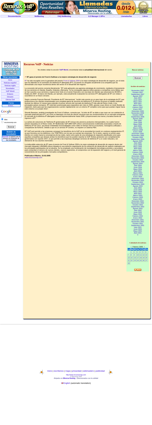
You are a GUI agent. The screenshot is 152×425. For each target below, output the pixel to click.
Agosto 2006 (138, 119)
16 (135, 257)
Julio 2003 (138, 188)
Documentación (14, 16)
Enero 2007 (137, 109)
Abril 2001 (138, 233)
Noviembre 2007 (137, 90)
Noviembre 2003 (137, 180)
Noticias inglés (10, 85)
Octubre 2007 (137, 92)
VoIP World (10, 91)
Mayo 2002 (137, 214)
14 (129, 257)
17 (138, 257)
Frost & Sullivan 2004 (71, 81)
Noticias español (10, 83)
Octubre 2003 (137, 182)
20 (146, 257)
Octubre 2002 (137, 205)
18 (140, 257)
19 (143, 257)
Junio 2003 (138, 190)
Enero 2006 (137, 132)
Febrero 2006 (137, 130)
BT (26, 81)
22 (131, 260)
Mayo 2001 (137, 231)
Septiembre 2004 (137, 162)
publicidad (100, 371)
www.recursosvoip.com (33, 157)
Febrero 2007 (137, 107)
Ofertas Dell (10, 100)
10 (138, 255)
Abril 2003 (138, 193)
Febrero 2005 (137, 152)
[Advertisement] (76, 39)
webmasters (88, 371)
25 (140, 260)
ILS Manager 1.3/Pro (96, 16)
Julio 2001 (138, 227)
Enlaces (10, 94)
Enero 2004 (137, 177)
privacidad (76, 371)
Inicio (10, 80)
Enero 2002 (137, 218)
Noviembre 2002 (137, 203)
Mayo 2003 (137, 192)
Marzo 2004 (137, 173)
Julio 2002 (138, 210)
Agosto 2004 (138, 164)
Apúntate (5, 137)
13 (146, 255)
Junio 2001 (138, 229)
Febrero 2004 (137, 175)
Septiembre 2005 (137, 139)
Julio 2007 (138, 98)
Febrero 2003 (137, 197)
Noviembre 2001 (137, 222)
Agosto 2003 (138, 186)
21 (129, 260)
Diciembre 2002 (138, 201)
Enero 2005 (137, 154)
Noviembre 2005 (137, 135)
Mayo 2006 (137, 124)
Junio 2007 (138, 100)
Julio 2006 (138, 120)
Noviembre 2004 (137, 158)
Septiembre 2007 (137, 94)
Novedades (10, 88)
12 (143, 255)
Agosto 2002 (138, 208)
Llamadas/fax (126, 16)
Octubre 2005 (137, 137)
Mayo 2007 (137, 102)
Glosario (10, 97)
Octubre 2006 (137, 115)
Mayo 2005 (137, 147)
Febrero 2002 (137, 216)
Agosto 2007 (138, 96)
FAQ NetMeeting (64, 16)
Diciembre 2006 (138, 111)
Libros (145, 16)
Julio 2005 (138, 143)
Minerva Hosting (69, 378)
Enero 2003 (137, 199)
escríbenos (59, 371)
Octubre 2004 (137, 160)
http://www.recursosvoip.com (76, 375)
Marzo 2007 (137, 105)
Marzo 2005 (137, 150)
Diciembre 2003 (138, 178)
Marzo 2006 (137, 128)
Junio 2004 (138, 167)
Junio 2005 (138, 145)
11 (140, 255)
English (67, 383)
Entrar (10, 106)
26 (143, 260)
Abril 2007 (138, 104)
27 (146, 260)
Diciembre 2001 (138, 220)
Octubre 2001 (137, 223)
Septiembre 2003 (137, 184)
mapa (67, 371)
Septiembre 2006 (137, 117)
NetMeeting (39, 16)
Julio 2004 (138, 165)
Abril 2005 (138, 149)
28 (129, 263)
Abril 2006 (138, 126)
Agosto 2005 (138, 141)
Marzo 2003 (137, 195)
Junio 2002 (138, 212)
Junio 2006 (138, 122)
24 (138, 260)
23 (135, 260)
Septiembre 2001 (137, 225)
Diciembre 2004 (138, 156)
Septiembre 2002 (137, 207)
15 (131, 257)
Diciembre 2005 (138, 134)
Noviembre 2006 (137, 113)
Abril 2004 (138, 171)
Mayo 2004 (137, 169)
